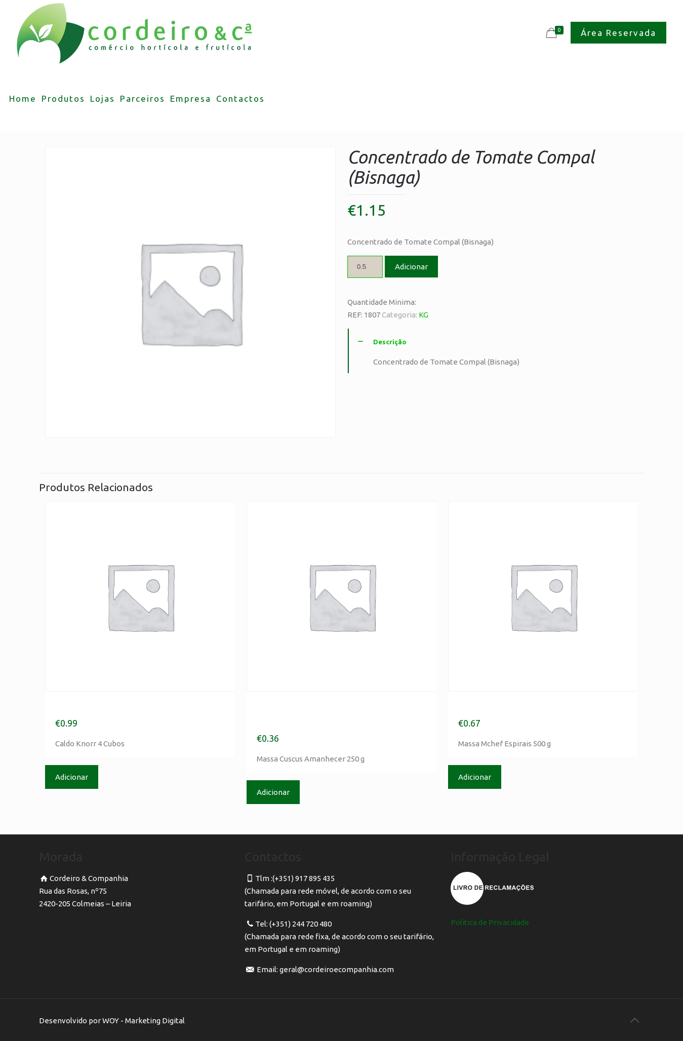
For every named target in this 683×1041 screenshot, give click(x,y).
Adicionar (411, 266)
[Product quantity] (365, 267)
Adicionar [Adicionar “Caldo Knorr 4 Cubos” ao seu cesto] (71, 777)
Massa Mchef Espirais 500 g (536, 707)
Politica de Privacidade (490, 922)
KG (423, 314)
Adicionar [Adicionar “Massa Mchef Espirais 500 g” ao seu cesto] (474, 777)
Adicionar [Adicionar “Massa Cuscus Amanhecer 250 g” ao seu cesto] (273, 792)
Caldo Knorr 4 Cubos (113, 707)
